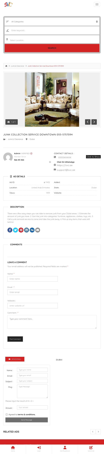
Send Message (26, 420)
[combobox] (52, 39)
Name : (10, 370)
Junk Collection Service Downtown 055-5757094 (38, 134)
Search (52, 48)
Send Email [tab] (15, 359)
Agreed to (22, 414)
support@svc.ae (66, 170)
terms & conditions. (26, 414)
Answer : (9, 408)
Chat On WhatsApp (65, 162)
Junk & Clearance (17, 66)
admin (17, 153)
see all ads (19, 160)
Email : (10, 287)
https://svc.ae (65, 165)
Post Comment (15, 339)
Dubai (32, 139)
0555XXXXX (64, 157)
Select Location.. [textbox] (17, 40)
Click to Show (93, 156)
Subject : (9, 381)
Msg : (10, 387)
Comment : (12, 313)
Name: (10, 274)
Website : (11, 300)
